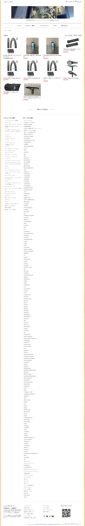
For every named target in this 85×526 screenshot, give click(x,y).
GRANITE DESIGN (28, 249)
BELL (25, 154)
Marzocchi (26, 300)
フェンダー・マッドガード (11, 154)
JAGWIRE (26, 273)
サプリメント (8, 195)
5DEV (25, 223)
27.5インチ (26, 481)
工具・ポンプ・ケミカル (10, 197)
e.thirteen (26, 209)
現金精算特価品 (27, 126)
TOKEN (25, 433)
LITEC (25, 292)
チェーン (7, 168)
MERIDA (26, 308)
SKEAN (25, 402)
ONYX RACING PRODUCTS (30, 338)
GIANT (25, 243)
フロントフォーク (9, 152)
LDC (25, 287)
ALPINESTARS (27, 142)
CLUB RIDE (26, 181)
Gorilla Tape (26, 247)
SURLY (25, 423)
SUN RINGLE (27, 421)
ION (25, 269)
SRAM (25, 415)
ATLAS (25, 148)
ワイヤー (7, 201)
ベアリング (7, 199)
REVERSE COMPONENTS (30, 376)
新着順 (80, 35)
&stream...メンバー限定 (10, 209)
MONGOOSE (27, 314)
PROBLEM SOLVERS (29, 356)
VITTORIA (26, 449)
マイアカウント (70, 1)
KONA (25, 283)
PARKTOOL (26, 342)
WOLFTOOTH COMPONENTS (31, 453)
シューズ (7, 140)
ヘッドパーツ (8, 158)
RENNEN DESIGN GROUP (30, 370)
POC (25, 348)
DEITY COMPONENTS (29, 199)
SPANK (25, 408)
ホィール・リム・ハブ (10, 186)
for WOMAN (26, 465)
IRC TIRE (26, 271)
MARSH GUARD (27, 298)
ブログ (54, 25)
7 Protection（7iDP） (28, 392)
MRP (25, 320)
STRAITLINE (27, 419)
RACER (25, 364)
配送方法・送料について (29, 511)
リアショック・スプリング (11, 156)
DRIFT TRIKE (8, 207)
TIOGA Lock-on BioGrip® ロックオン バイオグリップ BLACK (72, 50)
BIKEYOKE (26, 158)
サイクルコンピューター (10, 193)
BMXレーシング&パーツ (10, 205)
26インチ (26, 479)
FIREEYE (26, 219)
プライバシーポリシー (48, 509)
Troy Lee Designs (28, 439)
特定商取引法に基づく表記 (30, 517)
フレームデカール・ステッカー (12, 148)
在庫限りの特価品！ (28, 124)
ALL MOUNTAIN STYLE (29, 140)
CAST (25, 497)
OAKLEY (26, 328)
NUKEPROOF (27, 326)
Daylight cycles (27, 197)
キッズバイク (8, 122)
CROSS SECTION (28, 189)
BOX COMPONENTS (28, 168)
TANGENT (26, 425)
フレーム (7, 146)
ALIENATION (27, 138)
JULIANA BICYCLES (28, 275)
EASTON (26, 205)
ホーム (19, 25)
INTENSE (26, 265)
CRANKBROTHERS (28, 187)
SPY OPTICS (27, 411)
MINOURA (26, 312)
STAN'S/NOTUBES (28, 417)
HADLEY (26, 257)
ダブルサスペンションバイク (30, 469)
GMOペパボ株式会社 (48, 524)
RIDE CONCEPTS (28, 378)
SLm (25, 404)
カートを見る (46, 507)
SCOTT (25, 388)
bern (25, 156)
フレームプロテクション (10, 150)
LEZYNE (26, 291)
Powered (71, 524)
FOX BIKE (26, 237)
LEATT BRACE (27, 289)
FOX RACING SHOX (28, 233)
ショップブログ (27, 515)
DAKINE (26, 195)
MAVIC (25, 302)
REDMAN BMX (27, 368)
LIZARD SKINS (27, 294)
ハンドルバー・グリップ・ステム (12, 160)
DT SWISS (26, 203)
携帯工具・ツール (28, 491)
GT (24, 255)
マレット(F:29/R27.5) (28, 485)
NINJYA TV (26, 324)
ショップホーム (27, 505)
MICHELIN (26, 310)
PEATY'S (26, 352)
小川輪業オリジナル (9, 144)
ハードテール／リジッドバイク (31, 471)
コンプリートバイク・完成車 (11, 120)
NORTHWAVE (27, 316)
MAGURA (26, 296)
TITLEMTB (26, 431)
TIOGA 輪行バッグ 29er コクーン (11, 92)
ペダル (6, 166)
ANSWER (26, 144)
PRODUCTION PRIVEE (29, 358)
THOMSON (26, 427)
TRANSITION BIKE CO (29, 437)
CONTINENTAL (27, 185)
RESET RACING (27, 374)
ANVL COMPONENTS (29, 146)
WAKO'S (26, 451)
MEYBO (25, 306)
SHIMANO (26, 396)
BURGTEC (26, 172)
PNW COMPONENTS (29, 354)
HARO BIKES (27, 259)
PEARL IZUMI (27, 344)
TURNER (26, 443)
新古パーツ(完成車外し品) (30, 132)
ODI (25, 332)
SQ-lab (25, 413)
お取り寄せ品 (27, 495)
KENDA (25, 277)
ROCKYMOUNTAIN (28, 382)
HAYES (25, 261)
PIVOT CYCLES (27, 346)
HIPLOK (26, 263)
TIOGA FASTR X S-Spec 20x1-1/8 (11, 78)
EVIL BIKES (26, 211)
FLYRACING (27, 231)
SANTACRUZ (27, 384)
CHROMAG (26, 180)
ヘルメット (7, 134)
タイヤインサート (28, 487)
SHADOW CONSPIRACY (29, 394)
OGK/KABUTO (27, 334)
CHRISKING (26, 178)
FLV (25, 229)
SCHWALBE (26, 386)
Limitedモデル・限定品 (29, 122)
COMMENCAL (27, 183)
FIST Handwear (27, 221)
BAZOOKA (26, 152)
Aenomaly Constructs (28, 136)
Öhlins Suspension (28, 336)
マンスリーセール (28, 120)
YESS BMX (26, 457)
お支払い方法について (29, 509)
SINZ (25, 398)
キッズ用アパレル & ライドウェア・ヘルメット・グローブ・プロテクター (13, 131)
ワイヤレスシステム (28, 475)
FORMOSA (26, 235)
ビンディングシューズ (29, 463)
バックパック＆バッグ (10, 142)
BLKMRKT (26, 164)
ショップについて (44, 25)
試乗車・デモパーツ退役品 (30, 130)
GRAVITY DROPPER (28, 251)
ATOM (47, 511)
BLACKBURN (27, 160)
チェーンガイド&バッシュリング (12, 170)
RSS (44, 511)
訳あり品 (26, 493)
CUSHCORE (27, 193)
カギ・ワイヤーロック (10, 191)
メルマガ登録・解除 (28, 513)
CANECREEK (27, 174)
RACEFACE (26, 362)
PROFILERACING (28, 360)
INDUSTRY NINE (28, 267)
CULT (25, 191)
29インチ (26, 483)
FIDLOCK (26, 217)
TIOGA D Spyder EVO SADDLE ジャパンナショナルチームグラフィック (32, 97)
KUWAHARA (27, 285)
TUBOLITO (26, 441)
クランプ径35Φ (27, 489)
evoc (25, 213)
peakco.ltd (26, 350)
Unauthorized (27, 445)
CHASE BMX (27, 176)
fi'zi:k (25, 227)
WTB (25, 455)
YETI (25, 459)
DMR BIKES (26, 201)
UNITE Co (26, 447)
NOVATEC (26, 318)
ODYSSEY (26, 330)
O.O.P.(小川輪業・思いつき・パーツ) (32, 128)
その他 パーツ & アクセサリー (11, 203)
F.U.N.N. (26, 241)
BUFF (25, 170)
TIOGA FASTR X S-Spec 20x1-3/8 (31, 78)
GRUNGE (26, 253)
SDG (25, 390)
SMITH (25, 406)
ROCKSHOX (27, 380)
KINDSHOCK (27, 279)
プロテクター (8, 136)
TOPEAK (26, 435)
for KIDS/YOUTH (27, 467)
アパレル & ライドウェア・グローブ (13, 124)
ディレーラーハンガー (10, 175)
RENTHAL (26, 372)
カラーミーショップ (31, 524)
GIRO (25, 245)
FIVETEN (26, 225)
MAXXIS (26, 304)
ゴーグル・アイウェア (10, 138)
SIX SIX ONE (27, 400)
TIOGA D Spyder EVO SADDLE (71, 78)
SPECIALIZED (27, 409)
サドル (6, 181)
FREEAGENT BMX (28, 239)
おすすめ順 (69, 35)
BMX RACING (27, 166)
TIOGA (9, 30)
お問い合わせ (64, 25)
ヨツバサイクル (27, 477)
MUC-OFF (26, 322)
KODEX (25, 281)
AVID (25, 150)
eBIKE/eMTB (27, 473)
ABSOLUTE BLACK (28, 134)
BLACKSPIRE (27, 162)
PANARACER (27, 340)
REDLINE (26, 366)
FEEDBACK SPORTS (29, 215)
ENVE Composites (28, 207)
